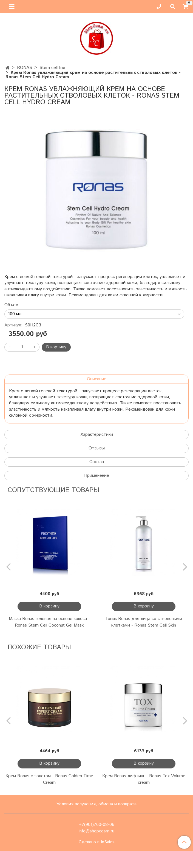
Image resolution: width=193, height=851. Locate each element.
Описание (96, 379)
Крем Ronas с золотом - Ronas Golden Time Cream (49, 779)
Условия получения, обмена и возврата (96, 804)
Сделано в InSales (97, 842)
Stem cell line (52, 68)
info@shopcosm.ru (96, 831)
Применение (96, 475)
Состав (96, 462)
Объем (11, 305)
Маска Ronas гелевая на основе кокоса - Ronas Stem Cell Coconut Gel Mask (49, 622)
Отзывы (97, 448)
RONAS (24, 68)
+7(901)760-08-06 (96, 824)
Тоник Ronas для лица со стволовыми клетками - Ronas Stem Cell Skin (143, 622)
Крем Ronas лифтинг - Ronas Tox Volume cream (143, 779)
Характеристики (96, 434)
